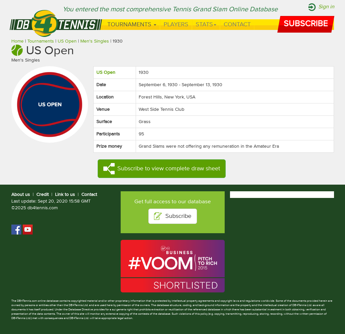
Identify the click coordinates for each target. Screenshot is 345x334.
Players (176, 25)
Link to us (65, 194)
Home (17, 41)
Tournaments (131, 25)
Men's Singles (94, 41)
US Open (67, 41)
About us (20, 194)
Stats (206, 25)
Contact (237, 25)
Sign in (326, 7)
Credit (42, 194)
